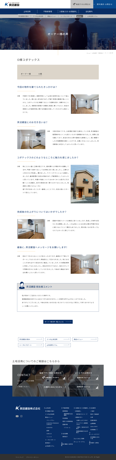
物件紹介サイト (80, 414)
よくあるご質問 (79, 438)
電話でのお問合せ (83, 4)
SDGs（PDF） (94, 426)
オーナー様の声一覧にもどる (54, 322)
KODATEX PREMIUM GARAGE (53, 423)
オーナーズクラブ (94, 434)
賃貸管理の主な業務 (68, 414)
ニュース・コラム (80, 441)
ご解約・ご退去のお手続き (82, 428)
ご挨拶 (92, 411)
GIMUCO (49, 433)
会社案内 (89, 11)
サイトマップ (19, 457)
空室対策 (65, 424)
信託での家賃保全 (68, 421)
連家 (48, 430)
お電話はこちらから (53, 377)
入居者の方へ (79, 417)
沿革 (91, 417)
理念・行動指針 (94, 414)
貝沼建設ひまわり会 (95, 437)
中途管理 (65, 418)
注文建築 (65, 433)
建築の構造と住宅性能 (67, 444)
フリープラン (50, 420)
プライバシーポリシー (32, 457)
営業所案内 (93, 420)
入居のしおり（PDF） (82, 420)
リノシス (49, 436)
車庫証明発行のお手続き (82, 432)
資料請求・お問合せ (104, 4)
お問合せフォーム (87, 378)
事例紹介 (100, 53)
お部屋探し (78, 411)
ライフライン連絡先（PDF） (82, 423)
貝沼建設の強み (24, 339)
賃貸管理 (65, 411)
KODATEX (49, 427)
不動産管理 (47, 11)
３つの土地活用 (52, 339)
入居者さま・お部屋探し (68, 11)
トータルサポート (25, 345)
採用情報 (93, 429)
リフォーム (67, 427)
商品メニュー (78, 339)
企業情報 (93, 423)
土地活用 (27, 11)
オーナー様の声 (109, 53)
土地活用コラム (52, 345)
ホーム (88, 53)
